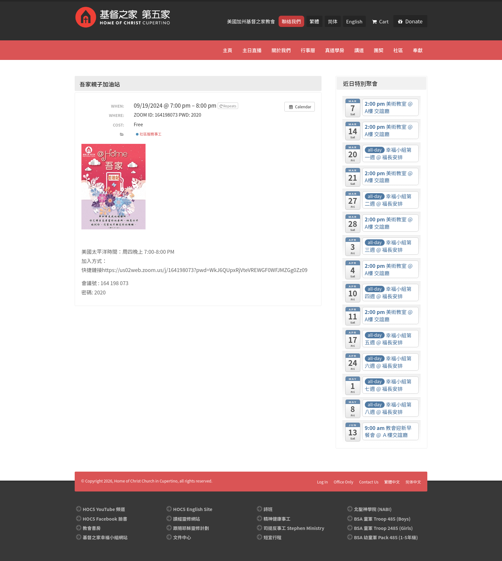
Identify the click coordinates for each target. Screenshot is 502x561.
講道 (359, 50)
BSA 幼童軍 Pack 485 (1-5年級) (386, 537)
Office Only (343, 481)
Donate (410, 21)
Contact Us (369, 481)
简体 (333, 21)
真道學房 (334, 50)
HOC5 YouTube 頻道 (104, 509)
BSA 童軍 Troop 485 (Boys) (382, 519)
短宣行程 (272, 537)
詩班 (268, 509)
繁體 (314, 21)
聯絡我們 (291, 21)
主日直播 (252, 50)
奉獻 (418, 50)
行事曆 (308, 50)
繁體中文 (392, 481)
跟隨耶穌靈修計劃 (191, 528)
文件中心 (182, 537)
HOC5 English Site (192, 509)
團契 (378, 50)
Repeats (228, 105)
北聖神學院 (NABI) (372, 509)
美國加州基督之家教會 (251, 21)
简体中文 (413, 481)
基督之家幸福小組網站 (105, 537)
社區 (398, 50)
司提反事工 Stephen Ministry (294, 528)
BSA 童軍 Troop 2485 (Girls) (383, 528)
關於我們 (281, 50)
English (354, 21)
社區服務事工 (149, 133)
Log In (322, 481)
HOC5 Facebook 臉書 (105, 519)
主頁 (227, 50)
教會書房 (92, 528)
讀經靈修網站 (186, 519)
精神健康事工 (277, 519)
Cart (380, 21)
